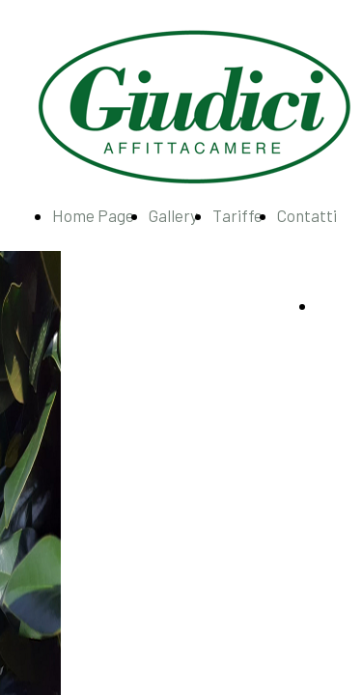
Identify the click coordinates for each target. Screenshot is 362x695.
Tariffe (237, 215)
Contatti (307, 215)
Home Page (93, 215)
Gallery (173, 215)
